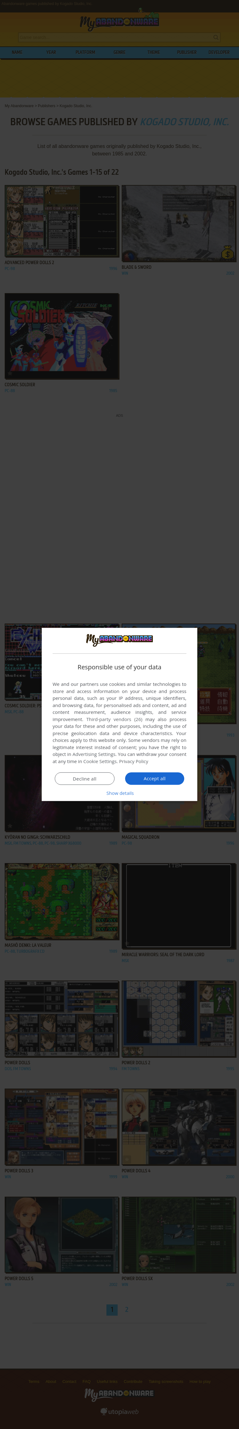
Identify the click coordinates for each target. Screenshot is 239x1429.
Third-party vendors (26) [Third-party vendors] (114, 719)
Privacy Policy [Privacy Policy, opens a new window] (133, 761)
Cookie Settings (100, 761)
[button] (119, 793)
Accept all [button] (155, 778)
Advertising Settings (94, 754)
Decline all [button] (84, 779)
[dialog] (119, 714)
